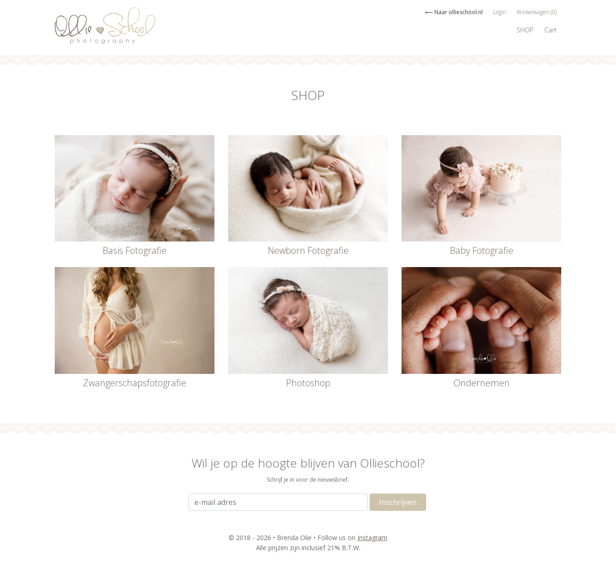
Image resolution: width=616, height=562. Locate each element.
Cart (550, 30)
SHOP (525, 30)
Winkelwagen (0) (537, 12)
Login (499, 12)
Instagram (372, 537)
